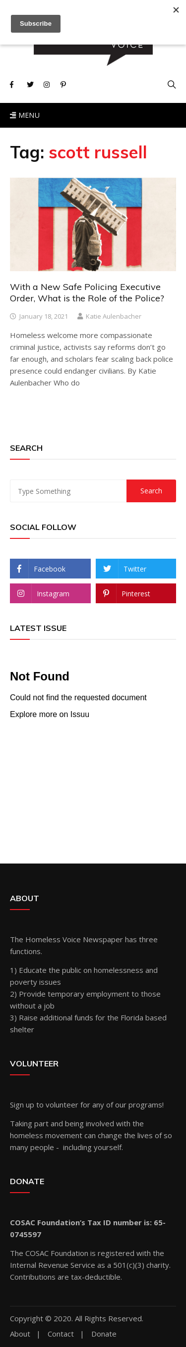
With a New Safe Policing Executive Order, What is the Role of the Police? (87, 292)
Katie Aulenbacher (113, 316)
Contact (61, 1334)
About (20, 1334)
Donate (104, 1334)
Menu (25, 115)
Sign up (22, 1104)
